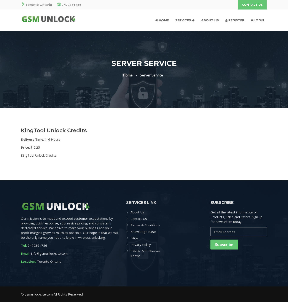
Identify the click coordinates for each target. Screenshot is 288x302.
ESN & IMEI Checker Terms (145, 253)
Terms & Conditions (145, 225)
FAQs (134, 238)
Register (234, 20)
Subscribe (224, 244)
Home (162, 20)
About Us (210, 20)
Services (185, 20)
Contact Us (252, 5)
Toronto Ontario (36, 4)
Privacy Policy (140, 244)
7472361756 (69, 4)
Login (257, 20)
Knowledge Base (143, 231)
